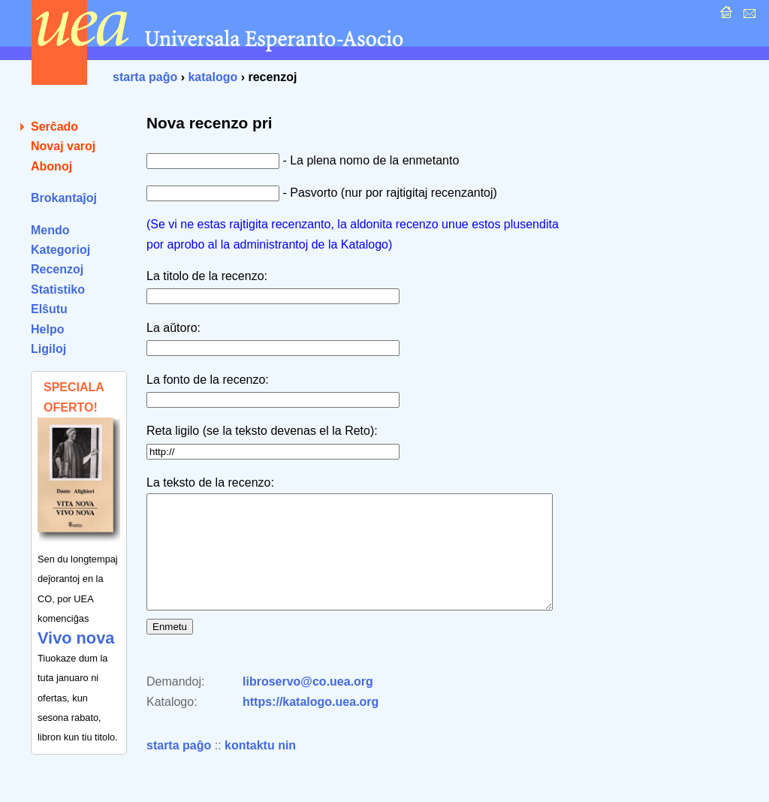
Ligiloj (48, 348)
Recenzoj (57, 269)
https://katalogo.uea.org (310, 724)
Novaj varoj (63, 146)
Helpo (47, 329)
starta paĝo (145, 77)
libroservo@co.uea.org (308, 704)
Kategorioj (60, 249)
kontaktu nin (260, 767)
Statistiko (58, 289)
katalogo (212, 77)
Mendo (50, 230)
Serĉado (54, 126)
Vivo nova (76, 638)
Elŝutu (49, 309)
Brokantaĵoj (64, 197)
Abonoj (51, 166)
